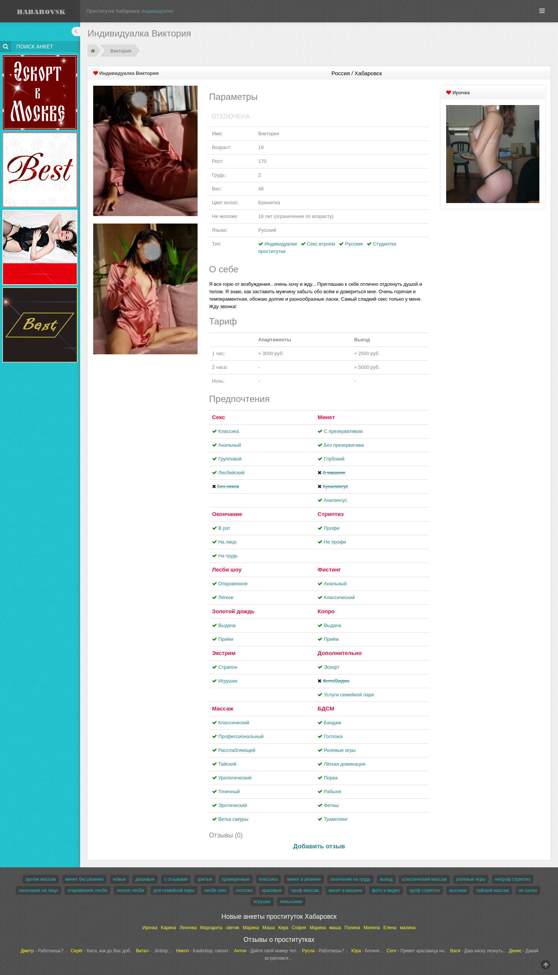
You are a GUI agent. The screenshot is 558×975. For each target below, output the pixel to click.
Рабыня (332, 791)
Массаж (222, 708)
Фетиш (331, 805)
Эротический (232, 805)
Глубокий (334, 459)
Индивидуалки (280, 244)
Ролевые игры (340, 750)
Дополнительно (340, 653)
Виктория (120, 51)
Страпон (227, 667)
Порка (331, 778)
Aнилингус (335, 500)
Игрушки (227, 681)
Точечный (229, 791)
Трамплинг (336, 819)
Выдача (227, 625)
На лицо (227, 542)
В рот (224, 528)
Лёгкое (225, 597)
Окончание (227, 514)
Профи (332, 528)
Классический (339, 597)
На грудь (227, 555)
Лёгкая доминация (345, 764)
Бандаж (332, 722)
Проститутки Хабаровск (112, 11)
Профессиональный (241, 736)
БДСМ (326, 708)
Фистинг (329, 569)
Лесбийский (231, 472)
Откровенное (233, 583)
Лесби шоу (227, 569)
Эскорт (332, 667)
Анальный (229, 445)
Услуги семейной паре (349, 694)
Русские (354, 244)
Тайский (227, 764)
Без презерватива (344, 445)
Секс (218, 417)
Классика (228, 431)
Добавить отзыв (319, 846)
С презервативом (343, 431)
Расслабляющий (236, 750)
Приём (225, 639)
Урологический (235, 778)
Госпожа (333, 736)
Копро (326, 611)
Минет (326, 417)
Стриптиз (331, 514)
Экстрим (224, 653)
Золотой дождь (233, 611)
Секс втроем (321, 244)
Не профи (335, 542)
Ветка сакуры (233, 819)
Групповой (229, 459)
